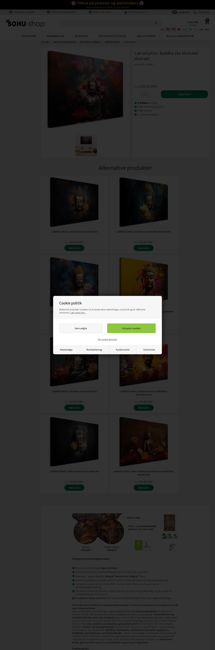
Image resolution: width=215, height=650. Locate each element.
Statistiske (149, 349)
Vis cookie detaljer (107, 339)
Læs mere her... (78, 312)
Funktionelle (123, 349)
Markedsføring (94, 349)
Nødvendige (66, 349)
